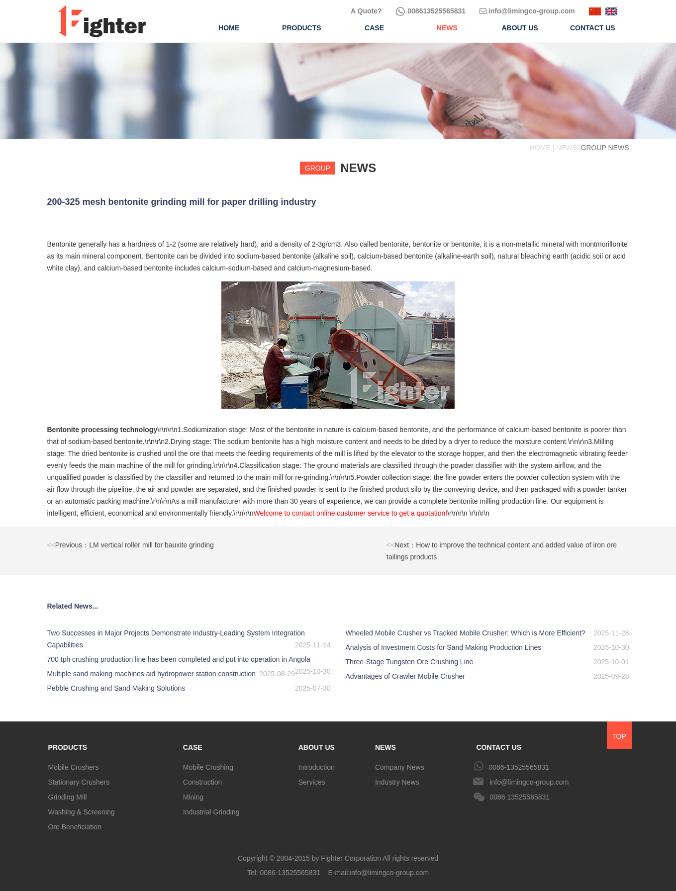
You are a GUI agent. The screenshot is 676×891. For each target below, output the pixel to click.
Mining (193, 797)
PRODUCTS (68, 747)
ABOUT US (316, 747)
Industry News (397, 782)
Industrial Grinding (211, 812)
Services (311, 782)
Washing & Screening (81, 812)
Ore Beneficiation (74, 827)
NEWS (385, 747)
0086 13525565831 (519, 797)
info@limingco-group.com (527, 11)
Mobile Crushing (208, 767)
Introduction (316, 767)
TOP (619, 736)
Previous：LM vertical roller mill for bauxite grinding (130, 545)
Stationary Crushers (79, 782)
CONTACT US (498, 747)
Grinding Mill (67, 797)
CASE (192, 747)
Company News (399, 767)
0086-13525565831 (518, 767)
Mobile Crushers (73, 767)
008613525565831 (430, 11)
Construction (202, 782)
